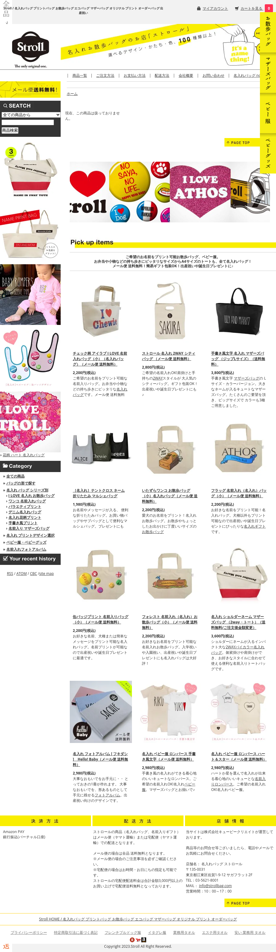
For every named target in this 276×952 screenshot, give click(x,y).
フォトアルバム (107, 795)
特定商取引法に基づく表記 (76, 932)
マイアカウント (215, 8)
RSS (10, 573)
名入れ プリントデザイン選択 (30, 535)
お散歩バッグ (153, 531)
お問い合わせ (213, 75)
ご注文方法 (105, 75)
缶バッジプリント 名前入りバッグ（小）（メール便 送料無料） (100, 619)
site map (46, 573)
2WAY (158, 378)
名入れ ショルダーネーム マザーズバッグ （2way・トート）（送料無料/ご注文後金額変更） (238, 622)
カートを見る (252, 8)
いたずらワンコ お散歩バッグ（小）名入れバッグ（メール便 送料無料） (169, 496)
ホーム (72, 93)
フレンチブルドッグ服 (123, 932)
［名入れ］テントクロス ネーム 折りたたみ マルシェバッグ (99, 493)
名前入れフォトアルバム (26, 549)
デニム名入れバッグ (24, 512)
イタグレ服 (157, 932)
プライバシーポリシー (29, 932)
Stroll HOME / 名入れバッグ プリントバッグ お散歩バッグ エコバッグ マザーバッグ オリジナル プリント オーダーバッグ (138, 919)
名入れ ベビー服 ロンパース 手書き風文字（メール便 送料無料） (169, 756)
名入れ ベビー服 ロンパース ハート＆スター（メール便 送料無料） (239, 756)
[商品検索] (28, 122)
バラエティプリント (24, 506)
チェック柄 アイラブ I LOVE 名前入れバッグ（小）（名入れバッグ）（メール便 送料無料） (100, 359)
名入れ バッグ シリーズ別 (27, 490)
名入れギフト (255, 526)
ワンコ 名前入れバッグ (27, 501)
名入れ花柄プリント (24, 517)
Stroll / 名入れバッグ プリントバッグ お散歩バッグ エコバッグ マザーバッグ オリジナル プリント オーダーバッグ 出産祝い (83, 10)
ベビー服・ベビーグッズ (26, 542)
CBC (33, 573)
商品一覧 (79, 75)
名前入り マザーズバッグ (28, 528)
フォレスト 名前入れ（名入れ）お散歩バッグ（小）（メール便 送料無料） (169, 622)
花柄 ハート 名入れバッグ (24, 454)
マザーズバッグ (246, 378)
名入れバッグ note (249, 75)
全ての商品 (15, 476)
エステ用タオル (214, 932)
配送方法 (162, 75)
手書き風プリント (23, 522)
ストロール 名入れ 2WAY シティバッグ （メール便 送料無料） (168, 356)
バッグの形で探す (20, 483)
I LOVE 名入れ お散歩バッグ (31, 495)
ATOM (21, 573)
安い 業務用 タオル (249, 932)
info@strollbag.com (215, 885)
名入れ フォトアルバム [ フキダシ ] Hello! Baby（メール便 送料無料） (100, 759)
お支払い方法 (135, 75)
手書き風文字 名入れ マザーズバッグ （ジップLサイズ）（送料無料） (238, 359)
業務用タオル (184, 932)
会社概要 (186, 75)
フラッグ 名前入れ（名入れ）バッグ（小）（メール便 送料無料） (239, 493)
